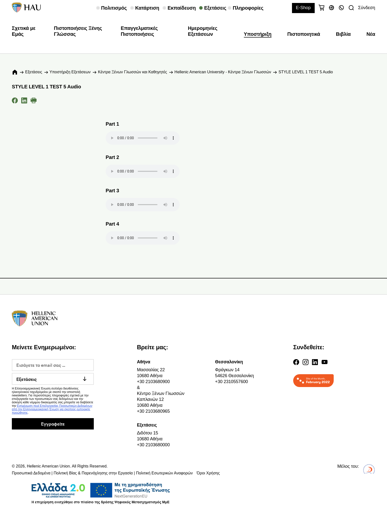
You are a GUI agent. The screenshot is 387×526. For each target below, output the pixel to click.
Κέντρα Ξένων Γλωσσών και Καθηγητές (132, 72)
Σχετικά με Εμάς (23, 31)
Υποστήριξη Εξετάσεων (70, 72)
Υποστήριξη (257, 34)
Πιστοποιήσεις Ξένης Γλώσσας (78, 31)
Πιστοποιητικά (303, 34)
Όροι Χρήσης (208, 473)
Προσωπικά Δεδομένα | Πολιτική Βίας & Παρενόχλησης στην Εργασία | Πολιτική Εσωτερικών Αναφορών (102, 473)
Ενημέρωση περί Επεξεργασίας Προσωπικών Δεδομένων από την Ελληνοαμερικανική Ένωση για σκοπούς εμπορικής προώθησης (52, 409)
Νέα (371, 34)
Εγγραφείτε (52, 423)
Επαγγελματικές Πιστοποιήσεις (139, 31)
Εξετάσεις (33, 72)
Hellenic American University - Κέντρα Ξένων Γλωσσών (222, 72)
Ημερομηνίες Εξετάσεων (202, 31)
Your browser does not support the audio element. (143, 138)
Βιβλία (343, 34)
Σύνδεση (366, 7)
